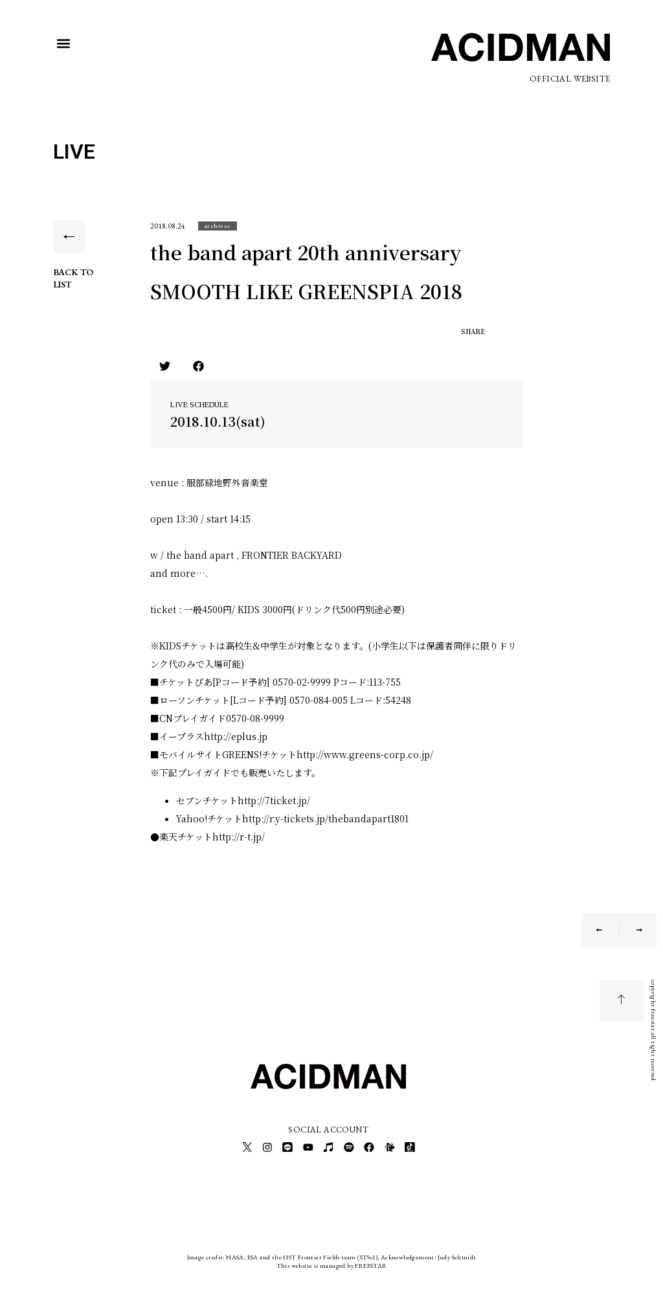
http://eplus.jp (235, 736)
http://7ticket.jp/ (274, 800)
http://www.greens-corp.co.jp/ (365, 754)
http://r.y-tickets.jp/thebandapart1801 (325, 818)
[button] (63, 43)
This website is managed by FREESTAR (331, 1263)
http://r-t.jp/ (238, 836)
